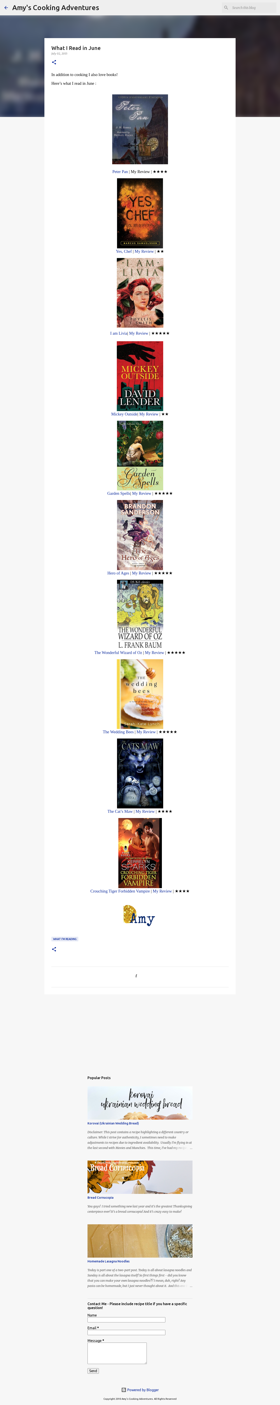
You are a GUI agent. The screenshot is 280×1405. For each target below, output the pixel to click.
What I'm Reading (65, 939)
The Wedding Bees (118, 732)
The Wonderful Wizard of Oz (118, 652)
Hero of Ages (118, 573)
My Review (144, 251)
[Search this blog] (253, 7)
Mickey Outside (124, 414)
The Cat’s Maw (120, 811)
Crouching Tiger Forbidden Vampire (120, 891)
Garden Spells (118, 493)
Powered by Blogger (140, 1390)
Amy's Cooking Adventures (55, 7)
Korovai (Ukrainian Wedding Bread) (113, 1123)
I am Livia (118, 333)
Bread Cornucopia (101, 1197)
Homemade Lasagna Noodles (109, 1261)
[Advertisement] (140, 1031)
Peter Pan (120, 171)
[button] (54, 62)
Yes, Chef (124, 251)
